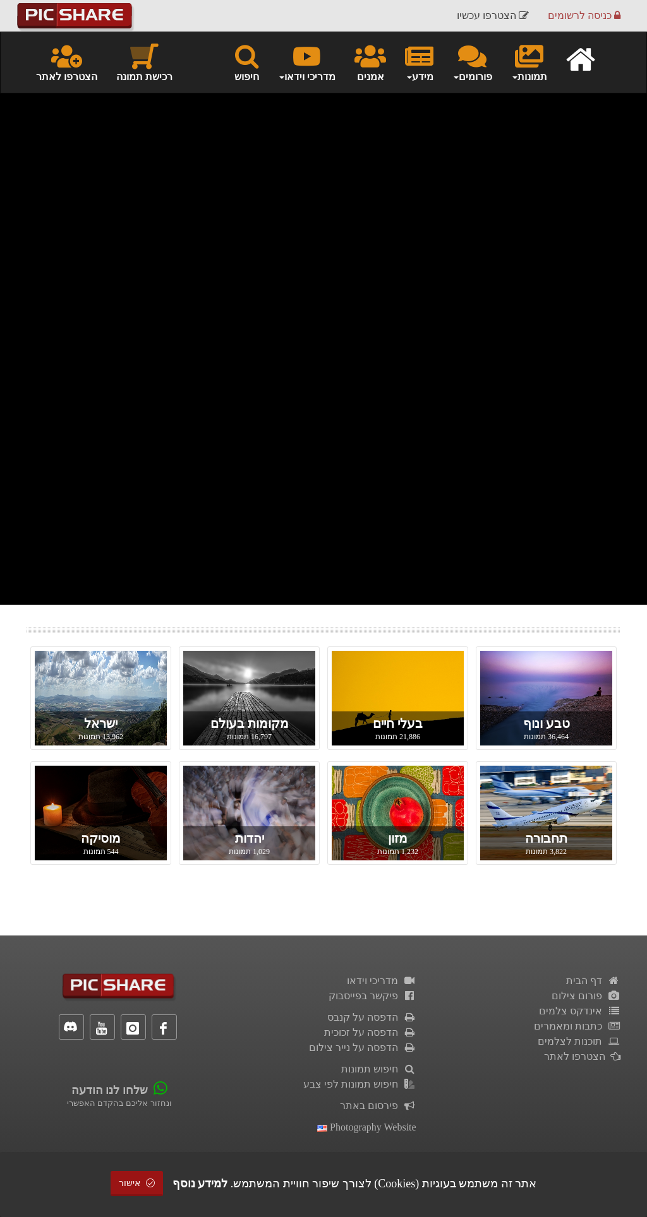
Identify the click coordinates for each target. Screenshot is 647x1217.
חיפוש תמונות (378, 1069)
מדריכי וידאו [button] (307, 62)
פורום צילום (586, 995)
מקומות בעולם (249, 723)
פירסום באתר (378, 1105)
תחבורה (546, 838)
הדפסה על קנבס (371, 1017)
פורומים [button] (472, 62)
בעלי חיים (398, 723)
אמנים (370, 62)
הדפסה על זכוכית (370, 1032)
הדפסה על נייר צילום (362, 1047)
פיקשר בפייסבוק (372, 995)
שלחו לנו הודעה (109, 1090)
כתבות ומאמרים (577, 1026)
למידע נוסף (200, 1183)
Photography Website (366, 1127)
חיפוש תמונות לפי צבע (359, 1084)
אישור (137, 1183)
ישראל (101, 723)
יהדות (249, 838)
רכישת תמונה (144, 62)
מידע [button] (419, 62)
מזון (398, 838)
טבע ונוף (546, 723)
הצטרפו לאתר (66, 62)
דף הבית (593, 980)
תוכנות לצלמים (579, 1041)
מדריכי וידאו (381, 980)
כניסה (584, 15)
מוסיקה (101, 838)
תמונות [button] (529, 62)
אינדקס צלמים (579, 1011)
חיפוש (246, 62)
